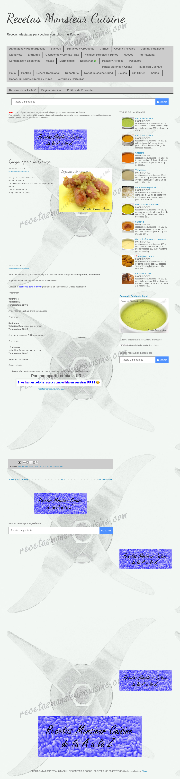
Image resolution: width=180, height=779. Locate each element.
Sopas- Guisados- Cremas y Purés (30, 79)
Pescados (135, 60)
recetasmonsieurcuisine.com (19, 269)
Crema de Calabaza (144, 135)
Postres (26, 73)
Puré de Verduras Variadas (147, 204)
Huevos (128, 54)
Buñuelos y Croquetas (80, 48)
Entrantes (34, 54)
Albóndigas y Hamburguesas (27, 48)
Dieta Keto (15, 54)
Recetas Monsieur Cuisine (66, 18)
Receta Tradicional (48, 73)
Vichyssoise (140, 170)
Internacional (147, 54)
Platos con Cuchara (150, 66)
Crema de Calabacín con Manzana (150, 239)
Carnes (104, 48)
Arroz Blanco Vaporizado (146, 187)
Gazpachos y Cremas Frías (62, 54)
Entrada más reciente (18, 479)
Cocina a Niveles (124, 48)
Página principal (51, 90)
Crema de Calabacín (144, 118)
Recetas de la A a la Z (22, 90)
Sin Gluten (138, 73)
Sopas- (155, 73)
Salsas (122, 73)
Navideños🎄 (88, 61)
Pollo (12, 73)
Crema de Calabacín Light (133, 296)
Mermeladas (67, 60)
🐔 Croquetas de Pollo (145, 256)
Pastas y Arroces (112, 60)
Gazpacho (139, 153)
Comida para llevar (152, 48)
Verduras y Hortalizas (71, 79)
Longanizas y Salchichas (24, 60)
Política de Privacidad (80, 90)
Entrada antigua (105, 479)
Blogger (145, 771)
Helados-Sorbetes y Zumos (101, 54)
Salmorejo (139, 222)
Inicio (63, 479)
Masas (50, 60)
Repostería (72, 73)
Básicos (56, 48)
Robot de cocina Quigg (98, 73)
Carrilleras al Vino (143, 274)
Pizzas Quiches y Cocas (117, 66)
